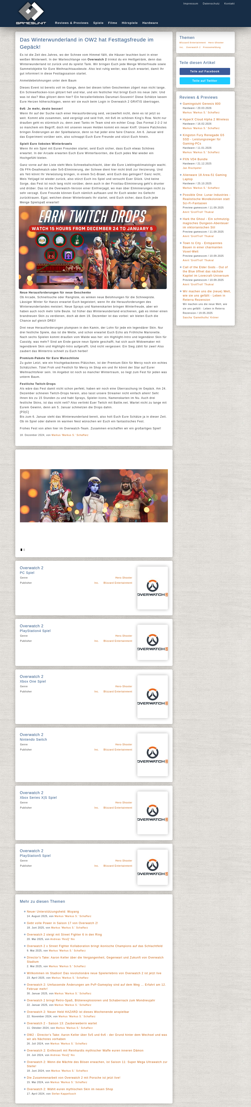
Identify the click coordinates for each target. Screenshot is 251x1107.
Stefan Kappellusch (64, 1093)
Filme (112, 23)
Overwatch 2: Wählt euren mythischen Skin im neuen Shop (70, 1089)
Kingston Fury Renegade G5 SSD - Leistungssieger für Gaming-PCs (203, 139)
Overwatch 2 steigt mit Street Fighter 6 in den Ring (64, 934)
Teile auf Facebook (205, 71)
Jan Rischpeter (192, 168)
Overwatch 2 (193, 47)
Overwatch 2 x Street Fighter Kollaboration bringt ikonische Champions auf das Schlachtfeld (95, 946)
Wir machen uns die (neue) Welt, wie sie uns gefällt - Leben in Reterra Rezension (207, 295)
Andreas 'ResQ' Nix (62, 939)
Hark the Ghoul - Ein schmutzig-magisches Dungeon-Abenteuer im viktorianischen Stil (206, 223)
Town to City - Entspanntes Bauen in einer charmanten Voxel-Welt (203, 247)
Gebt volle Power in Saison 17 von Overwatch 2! (62, 923)
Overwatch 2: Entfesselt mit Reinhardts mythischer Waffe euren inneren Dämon (85, 1050)
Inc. (96, 583)
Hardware (150, 23)
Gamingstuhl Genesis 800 (202, 103)
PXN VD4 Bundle (195, 159)
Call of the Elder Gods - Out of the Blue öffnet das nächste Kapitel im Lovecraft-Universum (206, 271)
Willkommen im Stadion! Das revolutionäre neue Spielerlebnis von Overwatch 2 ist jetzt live (94, 973)
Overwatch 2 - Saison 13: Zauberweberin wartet (62, 1023)
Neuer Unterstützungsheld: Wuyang (53, 911)
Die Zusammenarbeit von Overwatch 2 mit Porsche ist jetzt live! (74, 1077)
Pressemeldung (212, 47)
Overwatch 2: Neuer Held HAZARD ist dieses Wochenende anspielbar (78, 1012)
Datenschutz (211, 3)
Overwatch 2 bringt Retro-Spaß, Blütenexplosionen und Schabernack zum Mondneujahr (91, 1000)
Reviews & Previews (72, 23)
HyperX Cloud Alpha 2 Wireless (206, 119)
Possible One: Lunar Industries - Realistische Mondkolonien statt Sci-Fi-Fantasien (207, 199)
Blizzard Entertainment (118, 583)
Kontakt (229, 3)
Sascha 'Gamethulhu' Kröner (201, 317)
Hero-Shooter (123, 577)
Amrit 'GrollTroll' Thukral (198, 212)
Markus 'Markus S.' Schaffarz (70, 435)
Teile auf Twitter (204, 80)
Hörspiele (130, 23)
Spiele (98, 23)
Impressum (190, 3)
